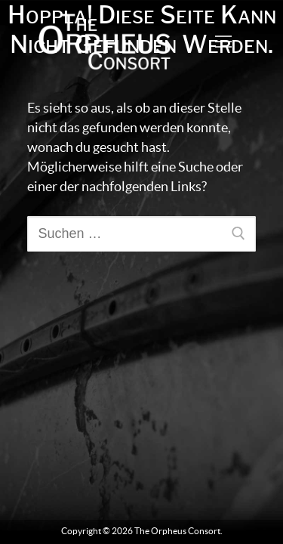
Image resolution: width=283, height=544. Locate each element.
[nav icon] (223, 42)
